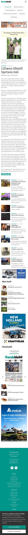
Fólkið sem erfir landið (10, 13)
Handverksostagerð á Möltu (15, 392)
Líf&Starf (14, 490)
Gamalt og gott (14, 477)
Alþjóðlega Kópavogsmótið (16, 226)
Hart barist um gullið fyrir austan (17, 238)
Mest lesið (6, 281)
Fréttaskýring (14, 481)
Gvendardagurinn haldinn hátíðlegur (17, 260)
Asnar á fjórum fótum (14, 303)
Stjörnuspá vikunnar (17, 215)
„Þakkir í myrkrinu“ (17, 249)
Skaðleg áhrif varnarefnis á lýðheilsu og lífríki (15, 399)
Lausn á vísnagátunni (17, 207)
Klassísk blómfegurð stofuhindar (17, 196)
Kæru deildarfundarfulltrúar (16, 385)
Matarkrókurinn (18, 7)
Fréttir (14, 474)
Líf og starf (8, 7)
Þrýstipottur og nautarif (15, 287)
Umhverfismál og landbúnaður (14, 483)
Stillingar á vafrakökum (14, 531)
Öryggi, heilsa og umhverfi (14, 486)
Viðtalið (14, 502)
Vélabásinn (14, 17)
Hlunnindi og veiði (14, 504)
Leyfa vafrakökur (14, 527)
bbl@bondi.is (14, 461)
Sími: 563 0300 (14, 459)
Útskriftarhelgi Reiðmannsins (16, 298)
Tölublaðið (7, 347)
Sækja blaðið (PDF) (14, 353)
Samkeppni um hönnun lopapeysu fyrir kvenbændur (18, 183)
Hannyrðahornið (10, 10)
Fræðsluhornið (14, 479)
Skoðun (14, 476)
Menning (21, 13)
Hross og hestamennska (14, 484)
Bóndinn (20, 10)
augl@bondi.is (14, 462)
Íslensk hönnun (14, 492)
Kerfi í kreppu (12, 309)
